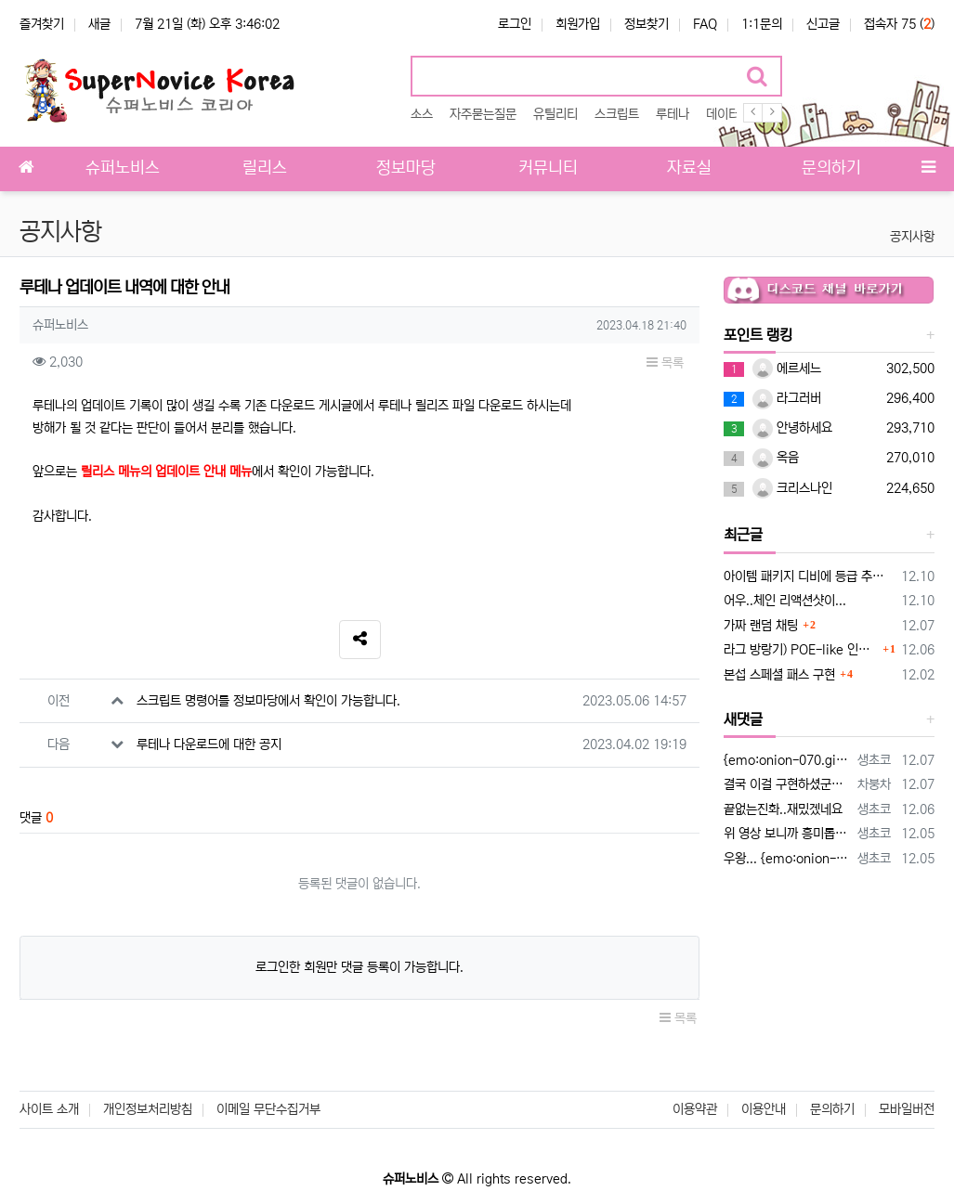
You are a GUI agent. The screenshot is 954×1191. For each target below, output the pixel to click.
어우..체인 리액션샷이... (785, 600)
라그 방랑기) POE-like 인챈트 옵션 (801, 649)
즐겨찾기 (42, 24)
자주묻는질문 (483, 114)
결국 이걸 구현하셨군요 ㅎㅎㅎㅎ (787, 784)
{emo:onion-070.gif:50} (787, 760)
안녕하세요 (792, 428)
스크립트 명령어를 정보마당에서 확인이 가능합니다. (268, 700)
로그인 (514, 24)
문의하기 (832, 1109)
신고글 (823, 24)
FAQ (705, 24)
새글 (99, 24)
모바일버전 (906, 1109)
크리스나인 (792, 488)
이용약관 (695, 1109)
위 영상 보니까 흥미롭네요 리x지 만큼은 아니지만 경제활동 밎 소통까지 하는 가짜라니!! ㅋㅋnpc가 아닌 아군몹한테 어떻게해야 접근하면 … (787, 833)
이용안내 (763, 1109)
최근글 (743, 534)
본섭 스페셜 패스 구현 (779, 674)
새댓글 (743, 719)
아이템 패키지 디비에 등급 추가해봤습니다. (809, 576)
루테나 (672, 114)
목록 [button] (665, 363)
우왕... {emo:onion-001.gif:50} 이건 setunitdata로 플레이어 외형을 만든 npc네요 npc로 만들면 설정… (787, 858)
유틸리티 (555, 114)
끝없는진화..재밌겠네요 (783, 809)
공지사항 (912, 236)
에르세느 (786, 368)
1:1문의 (761, 24)
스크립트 (617, 114)
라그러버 (786, 398)
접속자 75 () (899, 24)
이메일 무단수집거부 (268, 1109)
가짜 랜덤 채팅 (761, 625)
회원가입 (577, 24)
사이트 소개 (49, 1109)
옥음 (775, 457)
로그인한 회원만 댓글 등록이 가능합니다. (359, 967)
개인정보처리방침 (147, 1109)
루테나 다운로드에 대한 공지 (209, 744)
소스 (422, 114)
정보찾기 (646, 24)
